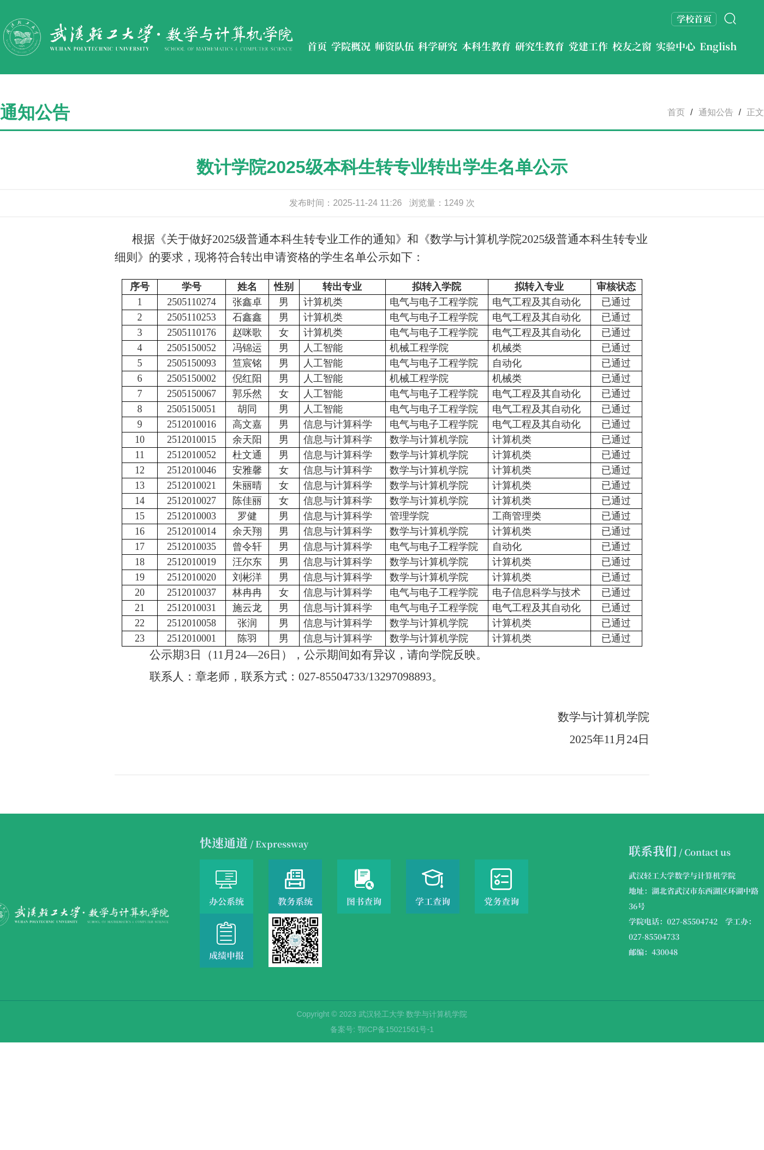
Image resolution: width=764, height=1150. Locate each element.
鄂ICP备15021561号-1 (395, 1029)
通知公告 (716, 112)
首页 (676, 112)
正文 (755, 112)
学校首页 (694, 19)
